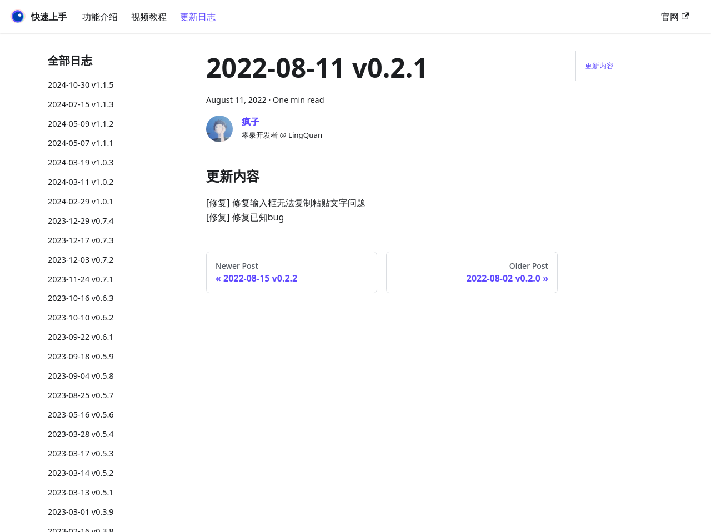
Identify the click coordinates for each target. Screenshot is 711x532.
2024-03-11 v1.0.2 (81, 182)
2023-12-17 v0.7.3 (81, 240)
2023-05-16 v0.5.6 (81, 414)
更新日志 (198, 17)
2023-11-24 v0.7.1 (81, 279)
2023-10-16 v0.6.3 (81, 298)
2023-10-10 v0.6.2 (81, 317)
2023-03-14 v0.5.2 (81, 473)
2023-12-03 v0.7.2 (81, 259)
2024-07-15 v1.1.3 (81, 104)
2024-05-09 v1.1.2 (81, 123)
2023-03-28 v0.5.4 (81, 434)
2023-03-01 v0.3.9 (81, 511)
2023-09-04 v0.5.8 (81, 375)
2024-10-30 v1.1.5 (81, 84)
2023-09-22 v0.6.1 (81, 337)
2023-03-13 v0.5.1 (81, 492)
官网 (675, 17)
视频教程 (149, 17)
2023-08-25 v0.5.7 (81, 395)
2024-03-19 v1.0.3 (81, 162)
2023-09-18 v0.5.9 (81, 356)
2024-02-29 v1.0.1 (81, 201)
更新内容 (599, 66)
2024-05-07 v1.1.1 (81, 143)
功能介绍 (100, 17)
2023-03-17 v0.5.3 (81, 453)
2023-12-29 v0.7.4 (81, 220)
